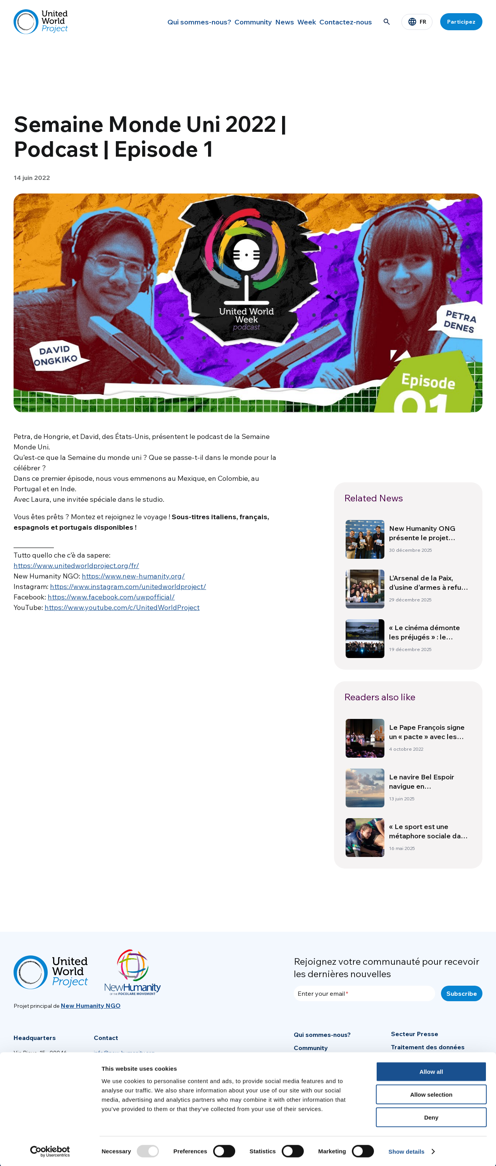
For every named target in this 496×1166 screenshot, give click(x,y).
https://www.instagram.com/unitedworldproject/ (128, 586)
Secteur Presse (414, 1034)
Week (298, 21)
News (268, 21)
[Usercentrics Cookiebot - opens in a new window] (50, 1151)
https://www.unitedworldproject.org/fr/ (76, 565)
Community (230, 21)
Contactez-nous (344, 21)
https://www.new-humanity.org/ (133, 576)
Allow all (431, 1071)
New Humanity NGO (91, 1005)
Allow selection (431, 1093)
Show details (407, 1150)
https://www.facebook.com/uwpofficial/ (111, 597)
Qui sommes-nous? (174, 21)
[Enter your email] (364, 993)
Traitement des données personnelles (428, 1051)
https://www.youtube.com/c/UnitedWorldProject (122, 607)
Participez (461, 21)
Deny (431, 1116)
